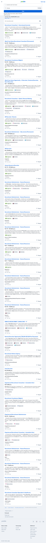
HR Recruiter (8, 148)
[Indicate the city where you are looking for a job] (23, 8)
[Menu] (1, 1)
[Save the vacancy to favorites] (40, 25)
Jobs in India (32, 529)
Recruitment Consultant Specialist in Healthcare (18, 492)
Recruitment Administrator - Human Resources (17, 182)
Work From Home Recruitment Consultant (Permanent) (19, 41)
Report (38, 37)
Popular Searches (33, 527)
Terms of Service (33, 531)
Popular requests (9, 510)
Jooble (8, 540)
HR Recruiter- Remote (10, 117)
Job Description (33, 534)
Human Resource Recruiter (12, 165)
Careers (2, 531)
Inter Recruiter (9, 368)
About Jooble (3, 527)
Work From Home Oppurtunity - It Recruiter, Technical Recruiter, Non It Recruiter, (21, 81)
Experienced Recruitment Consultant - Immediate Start (19, 382)
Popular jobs (7, 515)
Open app (43, 1)
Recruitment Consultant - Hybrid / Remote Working (18, 98)
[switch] (40, 21)
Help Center (3, 529)
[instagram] (36, 521)
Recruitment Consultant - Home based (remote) (17, 25)
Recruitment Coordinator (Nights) (14, 60)
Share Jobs (18, 529)
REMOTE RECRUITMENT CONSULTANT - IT (16, 321)
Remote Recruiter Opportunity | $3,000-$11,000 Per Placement (21, 336)
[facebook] (33, 521)
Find (23, 11)
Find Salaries (32, 536)
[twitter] (40, 521)
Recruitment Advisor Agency (12, 353)
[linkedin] (43, 521)
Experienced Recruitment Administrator (15, 414)
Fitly (31, 537)
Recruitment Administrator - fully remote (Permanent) (19, 132)
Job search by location (9, 516)
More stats (8, 18)
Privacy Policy (32, 532)
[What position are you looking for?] (23, 4)
